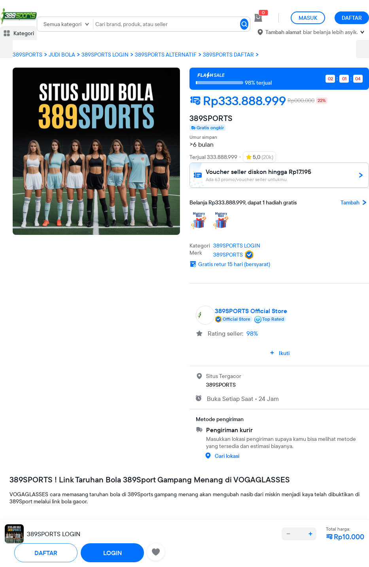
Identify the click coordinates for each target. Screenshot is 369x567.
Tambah (355, 202)
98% (252, 333)
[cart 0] (258, 17)
